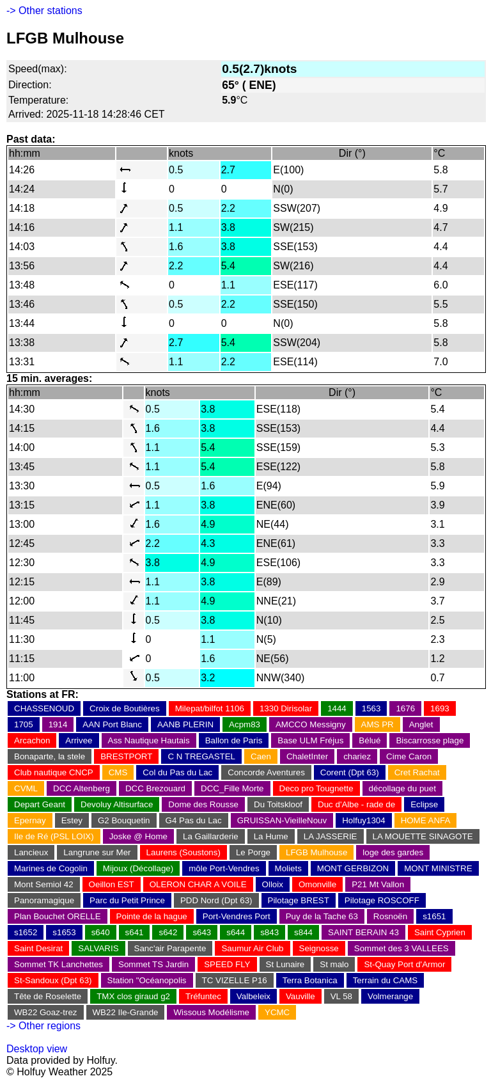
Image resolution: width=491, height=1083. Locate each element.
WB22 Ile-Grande (126, 1012)
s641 (134, 932)
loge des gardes (392, 852)
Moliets (288, 868)
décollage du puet (402, 788)
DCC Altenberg (81, 788)
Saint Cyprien (439, 932)
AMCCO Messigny (311, 724)
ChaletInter (307, 756)
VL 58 (341, 996)
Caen (261, 756)
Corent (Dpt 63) (349, 772)
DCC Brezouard (155, 788)
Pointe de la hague (151, 916)
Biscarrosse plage (430, 740)
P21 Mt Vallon (378, 884)
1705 (23, 724)
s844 (303, 932)
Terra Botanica (310, 980)
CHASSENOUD (44, 708)
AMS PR (377, 724)
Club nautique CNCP (53, 772)
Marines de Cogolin (51, 868)
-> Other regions (43, 1025)
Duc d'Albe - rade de (356, 804)
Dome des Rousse (203, 804)
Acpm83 (244, 724)
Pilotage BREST (298, 900)
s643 (201, 932)
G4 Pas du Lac (194, 820)
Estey (71, 820)
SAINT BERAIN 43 (363, 932)
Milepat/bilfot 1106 (209, 708)
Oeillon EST (111, 884)
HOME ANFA (426, 820)
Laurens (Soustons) (183, 852)
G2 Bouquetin (124, 820)
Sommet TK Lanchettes (58, 964)
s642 (168, 932)
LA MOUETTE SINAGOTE (423, 836)
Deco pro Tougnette (316, 788)
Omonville (317, 884)
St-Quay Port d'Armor (404, 964)
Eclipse (424, 804)
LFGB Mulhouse (316, 852)
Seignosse (319, 948)
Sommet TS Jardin (153, 964)
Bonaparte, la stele (49, 756)
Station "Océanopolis (147, 980)
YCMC (277, 1012)
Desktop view (36, 1048)
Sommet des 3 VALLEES (401, 948)
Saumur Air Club (252, 948)
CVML (26, 788)
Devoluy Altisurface (117, 804)
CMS (118, 772)
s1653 (63, 932)
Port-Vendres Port (236, 916)
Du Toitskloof (278, 804)
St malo (334, 964)
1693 (439, 708)
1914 (58, 724)
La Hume (271, 836)
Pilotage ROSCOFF (382, 900)
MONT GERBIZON (353, 868)
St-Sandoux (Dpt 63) (53, 980)
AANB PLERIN (185, 724)
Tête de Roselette (47, 996)
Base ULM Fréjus (310, 740)
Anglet (421, 724)
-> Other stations (44, 10)
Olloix (272, 884)
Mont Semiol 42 (44, 884)
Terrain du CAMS (385, 980)
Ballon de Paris (234, 740)
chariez (357, 756)
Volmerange (390, 996)
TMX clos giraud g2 (133, 996)
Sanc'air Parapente (170, 948)
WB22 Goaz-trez (45, 1012)
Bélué (369, 740)
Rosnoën (390, 916)
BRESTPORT (126, 756)
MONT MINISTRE (438, 868)
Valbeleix (253, 996)
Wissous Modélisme (211, 1012)
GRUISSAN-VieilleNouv (282, 820)
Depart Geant (39, 804)
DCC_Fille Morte (232, 788)
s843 (269, 932)
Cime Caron (409, 756)
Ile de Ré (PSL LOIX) (54, 836)
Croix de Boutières (125, 708)
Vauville (300, 996)
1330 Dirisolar (286, 708)
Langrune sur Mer (96, 852)
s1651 (434, 916)
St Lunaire (285, 964)
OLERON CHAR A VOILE (198, 884)
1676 (405, 708)
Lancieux (31, 852)
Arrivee (78, 740)
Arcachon (32, 740)
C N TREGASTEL (201, 756)
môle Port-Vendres (224, 868)
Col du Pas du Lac (177, 772)
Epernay (30, 820)
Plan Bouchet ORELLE (57, 916)
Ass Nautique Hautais (149, 740)
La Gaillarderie (210, 836)
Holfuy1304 (363, 820)
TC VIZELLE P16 (234, 980)
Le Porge (253, 852)
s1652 (25, 932)
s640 (100, 932)
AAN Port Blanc (112, 724)
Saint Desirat (38, 948)
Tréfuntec (203, 996)
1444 (337, 708)
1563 (371, 708)
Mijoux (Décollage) (138, 868)
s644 (235, 932)
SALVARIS (98, 948)
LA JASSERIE (330, 836)
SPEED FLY (227, 964)
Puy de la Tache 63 (322, 916)
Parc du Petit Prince (127, 900)
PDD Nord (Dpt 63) (216, 900)
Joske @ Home (138, 836)
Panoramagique (44, 900)
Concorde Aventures (266, 772)
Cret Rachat (417, 772)
